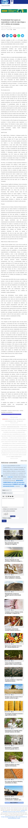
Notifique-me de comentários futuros (10, 509)
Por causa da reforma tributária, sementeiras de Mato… (14, 782)
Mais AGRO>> (14, 802)
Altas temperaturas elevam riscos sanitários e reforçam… (13, 577)
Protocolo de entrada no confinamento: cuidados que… (13, 799)
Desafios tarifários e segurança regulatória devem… (13, 680)
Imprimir (14, 29)
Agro (11, 29)
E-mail (7, 493)
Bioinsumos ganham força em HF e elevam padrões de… (13, 646)
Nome (6, 490)
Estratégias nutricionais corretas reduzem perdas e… (13, 629)
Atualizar (13, 516)
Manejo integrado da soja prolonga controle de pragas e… (14, 560)
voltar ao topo (24, 460)
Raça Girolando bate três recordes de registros (12, 543)
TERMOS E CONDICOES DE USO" (16, 456)
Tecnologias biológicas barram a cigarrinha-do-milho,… (14, 714)
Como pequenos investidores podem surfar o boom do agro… (14, 663)
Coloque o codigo (7, 518)
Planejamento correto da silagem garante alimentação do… (13, 595)
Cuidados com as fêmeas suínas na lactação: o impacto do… (14, 612)
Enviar (4, 520)
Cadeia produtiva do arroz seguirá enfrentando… (12, 765)
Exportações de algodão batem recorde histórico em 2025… (13, 731)
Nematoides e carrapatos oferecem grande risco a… (12, 748)
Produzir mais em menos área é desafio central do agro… (14, 697)
